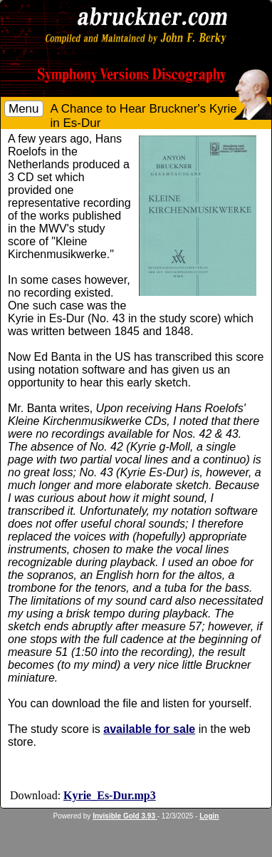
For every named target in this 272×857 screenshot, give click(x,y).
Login (209, 816)
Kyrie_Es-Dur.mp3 (109, 795)
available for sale (149, 729)
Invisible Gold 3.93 (125, 816)
